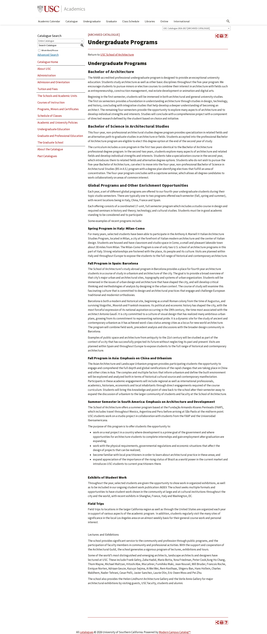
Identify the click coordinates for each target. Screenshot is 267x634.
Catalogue (72, 21)
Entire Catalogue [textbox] (46, 40)
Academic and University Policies (57, 122)
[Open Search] (228, 21)
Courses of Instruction (51, 102)
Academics (74, 9)
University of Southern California (48, 9)
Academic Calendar (49, 21)
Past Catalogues (47, 156)
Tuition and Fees (47, 89)
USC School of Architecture (117, 55)
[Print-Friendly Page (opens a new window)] (221, 36)
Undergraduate (92, 21)
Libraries (150, 21)
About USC (44, 69)
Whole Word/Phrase (49, 50)
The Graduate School (50, 142)
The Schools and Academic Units (57, 96)
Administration (46, 75)
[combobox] (196, 28)
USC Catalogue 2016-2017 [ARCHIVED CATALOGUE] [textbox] (186, 28)
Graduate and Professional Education (60, 136)
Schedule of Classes (49, 116)
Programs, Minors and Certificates (58, 109)
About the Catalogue (50, 149)
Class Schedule (130, 21)
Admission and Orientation (53, 82)
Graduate (111, 21)
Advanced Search (48, 55)
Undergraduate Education (53, 129)
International (182, 21)
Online (164, 21)
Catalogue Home (47, 62)
